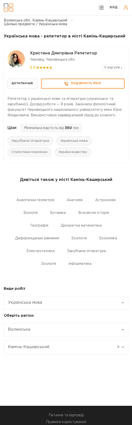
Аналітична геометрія (35, 200)
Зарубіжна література (30, 141)
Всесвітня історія (93, 212)
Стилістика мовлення (29, 152)
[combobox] (66, 303)
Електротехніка (40, 251)
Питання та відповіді (66, 415)
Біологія (30, 212)
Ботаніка (58, 212)
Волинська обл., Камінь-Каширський (35, 20)
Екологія (79, 238)
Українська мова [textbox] (25, 302)
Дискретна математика (81, 225)
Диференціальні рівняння (37, 238)
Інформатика (79, 263)
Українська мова (74, 141)
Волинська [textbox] (19, 329)
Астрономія (105, 200)
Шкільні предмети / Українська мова (35, 24)
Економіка (108, 238)
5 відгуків (112, 67)
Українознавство (73, 152)
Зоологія (48, 263)
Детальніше (22, 83)
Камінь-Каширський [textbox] (64, 347)
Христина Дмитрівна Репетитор (63, 53)
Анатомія (75, 200)
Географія (39, 225)
